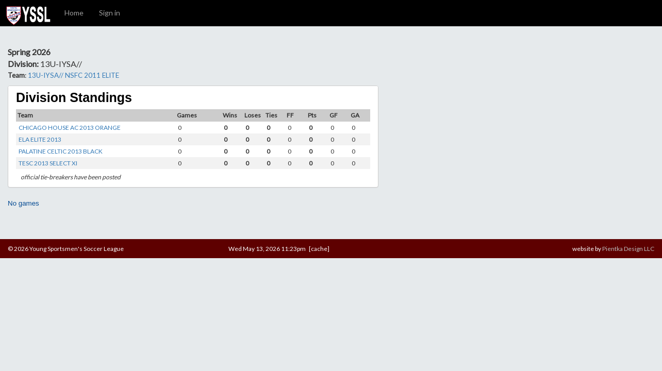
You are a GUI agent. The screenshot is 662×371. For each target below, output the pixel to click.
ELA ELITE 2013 (40, 139)
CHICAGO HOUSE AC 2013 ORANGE (70, 127)
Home (74, 12)
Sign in (109, 12)
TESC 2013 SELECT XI (48, 163)
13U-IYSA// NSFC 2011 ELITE (73, 75)
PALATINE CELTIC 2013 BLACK (61, 151)
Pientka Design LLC (628, 248)
